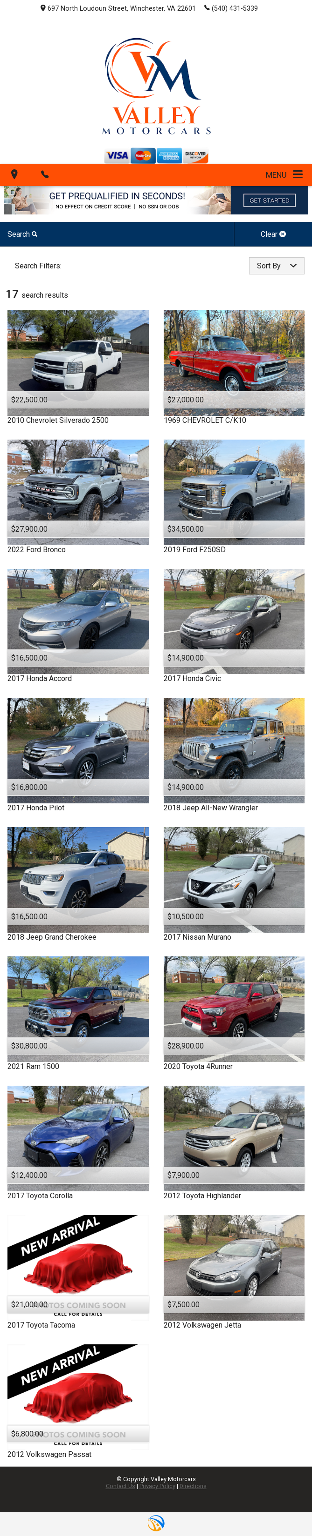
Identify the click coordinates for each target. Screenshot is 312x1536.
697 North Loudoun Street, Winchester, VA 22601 (118, 9)
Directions (193, 1486)
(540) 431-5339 (231, 8)
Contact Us (120, 1486)
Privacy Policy (157, 1486)
